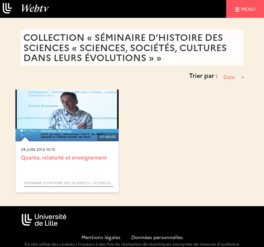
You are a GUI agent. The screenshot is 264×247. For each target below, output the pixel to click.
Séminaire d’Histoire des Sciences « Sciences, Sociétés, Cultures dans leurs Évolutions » (68, 182)
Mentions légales (100, 237)
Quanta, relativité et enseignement (64, 157)
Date (233, 76)
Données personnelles (157, 237)
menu (249, 8)
